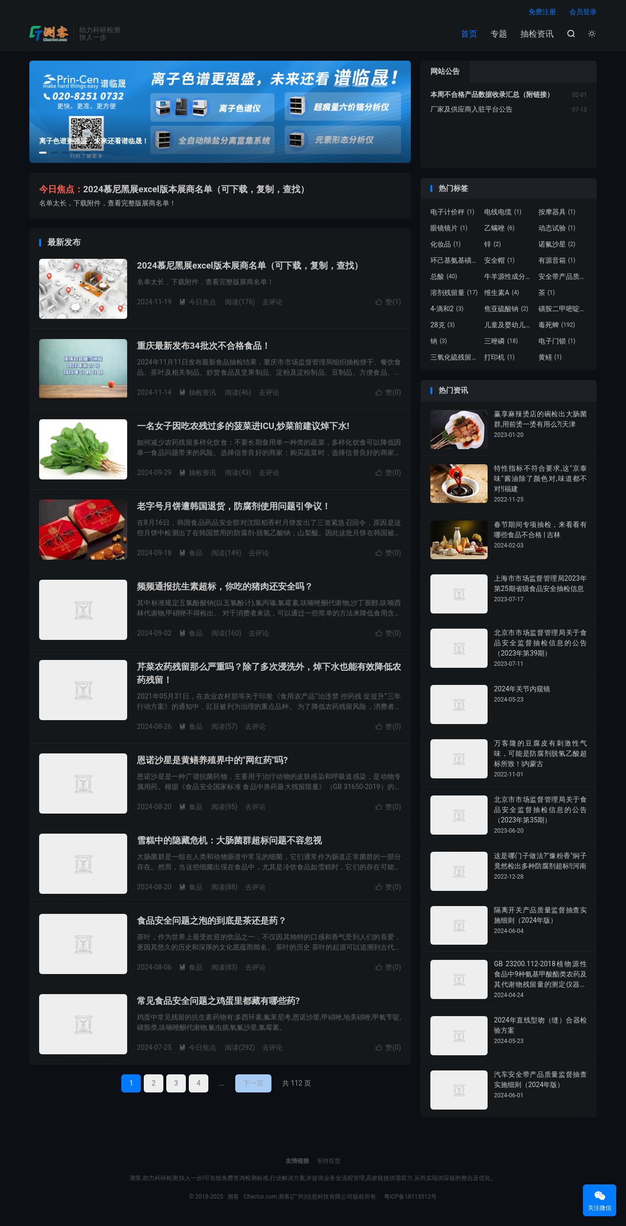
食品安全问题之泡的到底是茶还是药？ (212, 922)
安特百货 (328, 1162)
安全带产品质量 (562, 278)
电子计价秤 (452, 214)
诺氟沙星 (557, 246)
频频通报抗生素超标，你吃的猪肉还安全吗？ (225, 588)
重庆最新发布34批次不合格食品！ (203, 347)
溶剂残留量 (454, 294)
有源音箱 (557, 262)
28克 (442, 327)
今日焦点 (197, 303)
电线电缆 (502, 214)
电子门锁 (557, 343)
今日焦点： (61, 191)
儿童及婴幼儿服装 (508, 327)
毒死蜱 (557, 327)
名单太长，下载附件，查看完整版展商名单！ (107, 205)
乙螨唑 (499, 230)
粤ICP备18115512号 (410, 1198)
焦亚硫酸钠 (506, 311)
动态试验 (557, 230)
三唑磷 (501, 343)
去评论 (272, 303)
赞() (388, 303)
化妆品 (445, 246)
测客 (48, 35)
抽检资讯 (537, 35)
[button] (42, 155)
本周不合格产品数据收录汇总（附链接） (492, 96)
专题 (499, 35)
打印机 (499, 359)
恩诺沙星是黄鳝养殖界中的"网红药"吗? (212, 761)
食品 (190, 554)
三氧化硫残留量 (454, 359)
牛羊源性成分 (508, 278)
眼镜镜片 (449, 230)
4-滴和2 (447, 311)
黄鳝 (550, 359)
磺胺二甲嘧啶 (562, 311)
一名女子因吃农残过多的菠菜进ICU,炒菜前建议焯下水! (243, 427)
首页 (469, 35)
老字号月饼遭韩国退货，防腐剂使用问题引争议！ (234, 507)
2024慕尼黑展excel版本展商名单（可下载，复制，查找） (196, 191)
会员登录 (583, 13)
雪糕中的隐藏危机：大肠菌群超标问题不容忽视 (229, 842)
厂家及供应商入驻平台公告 (471, 111)
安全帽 (499, 262)
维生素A (501, 294)
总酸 (443, 278)
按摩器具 (557, 214)
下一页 (253, 1085)
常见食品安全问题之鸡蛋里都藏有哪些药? (218, 1002)
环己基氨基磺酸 (454, 262)
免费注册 (542, 13)
